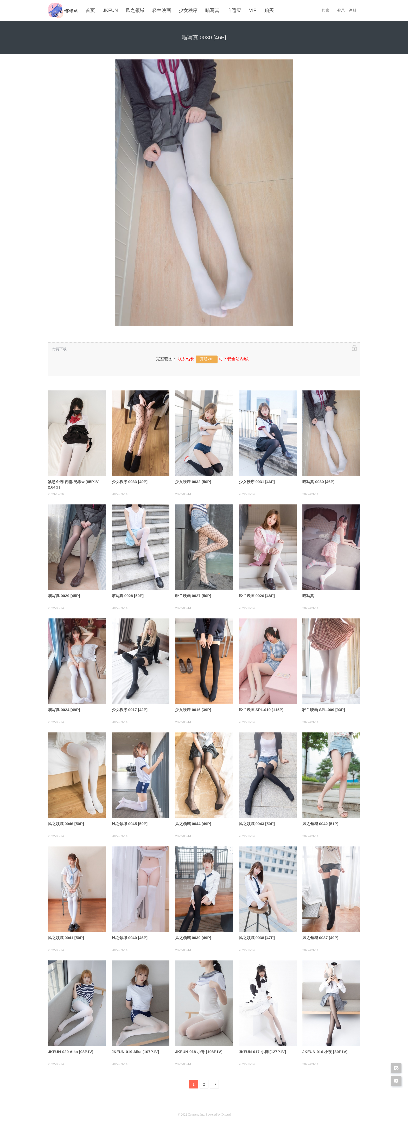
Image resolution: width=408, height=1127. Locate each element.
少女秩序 (188, 10)
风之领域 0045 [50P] (130, 822)
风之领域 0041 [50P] (66, 936)
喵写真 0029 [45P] (64, 594)
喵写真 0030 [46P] (318, 480)
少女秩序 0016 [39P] (193, 708)
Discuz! (226, 1113)
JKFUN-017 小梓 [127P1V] (262, 1050)
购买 (269, 10)
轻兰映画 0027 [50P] (193, 594)
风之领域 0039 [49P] (193, 936)
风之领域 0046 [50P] (66, 822)
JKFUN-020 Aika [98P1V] (70, 1050)
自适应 (234, 10)
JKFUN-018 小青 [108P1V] (198, 1050)
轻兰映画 (161, 10)
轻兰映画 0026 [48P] (257, 594)
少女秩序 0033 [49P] (130, 480)
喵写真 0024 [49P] (64, 708)
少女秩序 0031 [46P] (257, 480)
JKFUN (110, 10)
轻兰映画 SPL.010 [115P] (261, 708)
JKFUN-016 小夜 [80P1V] (324, 1050)
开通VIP (206, 358)
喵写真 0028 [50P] (128, 594)
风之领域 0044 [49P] (193, 822)
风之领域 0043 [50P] (257, 822)
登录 (341, 10)
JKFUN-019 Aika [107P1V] (135, 1050)
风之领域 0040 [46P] (130, 936)
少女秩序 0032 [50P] (193, 480)
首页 (90, 10)
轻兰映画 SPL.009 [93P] (323, 708)
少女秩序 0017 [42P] (130, 708)
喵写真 (212, 10)
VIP (253, 10)
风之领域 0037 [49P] (320, 936)
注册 (352, 10)
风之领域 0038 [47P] (257, 936)
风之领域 (135, 10)
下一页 (215, 1084)
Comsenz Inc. (197, 1113)
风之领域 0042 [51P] (320, 822)
